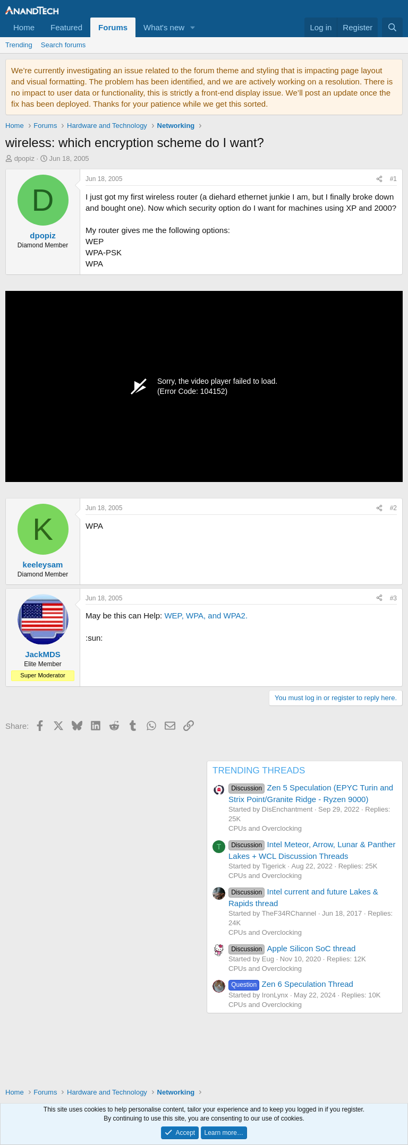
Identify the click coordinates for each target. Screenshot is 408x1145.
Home (24, 27)
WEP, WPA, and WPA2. (206, 615)
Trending (18, 45)
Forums (113, 27)
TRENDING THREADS (258, 770)
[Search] (392, 27)
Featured (66, 27)
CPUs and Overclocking (265, 828)
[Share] (379, 179)
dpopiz (24, 158)
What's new (163, 27)
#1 (393, 179)
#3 (393, 598)
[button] (192, 27)
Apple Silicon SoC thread (291, 948)
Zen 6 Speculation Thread (290, 983)
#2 (393, 508)
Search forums (63, 45)
